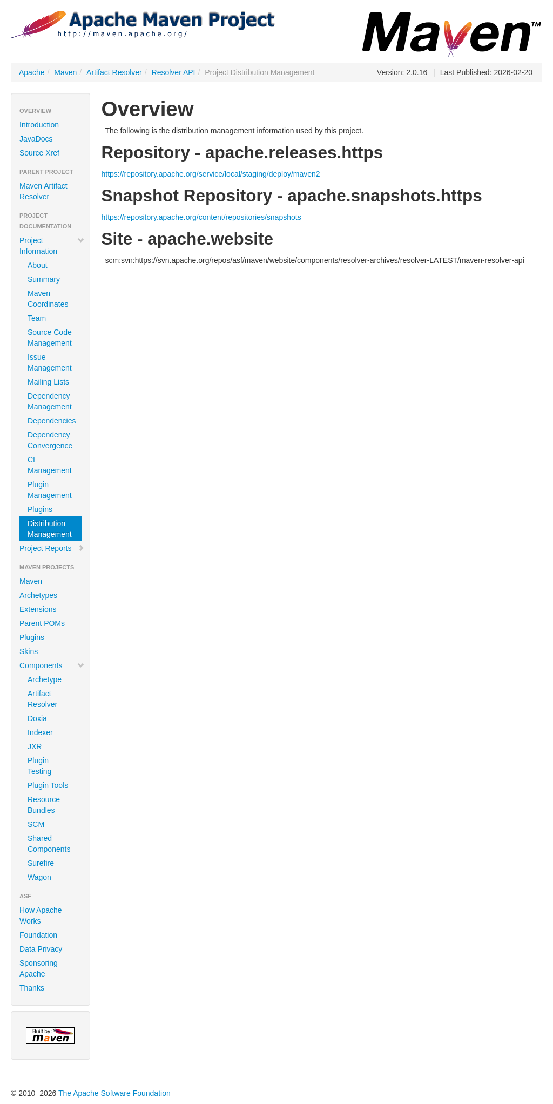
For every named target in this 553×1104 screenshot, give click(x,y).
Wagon (39, 877)
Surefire (41, 863)
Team (37, 318)
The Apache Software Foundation (114, 1093)
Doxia (37, 718)
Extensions (37, 609)
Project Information (52, 245)
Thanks (31, 988)
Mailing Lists (48, 382)
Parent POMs (42, 623)
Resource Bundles (44, 804)
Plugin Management (50, 490)
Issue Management (50, 362)
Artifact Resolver (114, 72)
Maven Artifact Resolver (43, 191)
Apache (31, 72)
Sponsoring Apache (38, 968)
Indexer (40, 732)
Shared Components (49, 843)
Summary (44, 279)
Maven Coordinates (48, 298)
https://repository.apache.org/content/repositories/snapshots (201, 217)
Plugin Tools (48, 785)
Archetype (45, 679)
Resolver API (173, 72)
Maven (65, 72)
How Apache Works (40, 915)
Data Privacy (40, 949)
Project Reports (52, 548)
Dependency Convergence (50, 440)
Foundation (38, 935)
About (38, 265)
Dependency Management (50, 401)
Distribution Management (50, 528)
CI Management (50, 465)
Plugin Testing (39, 766)
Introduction (39, 124)
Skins (28, 651)
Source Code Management (50, 337)
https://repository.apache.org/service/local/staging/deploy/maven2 (210, 174)
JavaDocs (35, 138)
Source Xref (39, 153)
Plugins (40, 509)
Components (52, 665)
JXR (35, 746)
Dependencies (52, 420)
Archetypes (38, 595)
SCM (36, 824)
